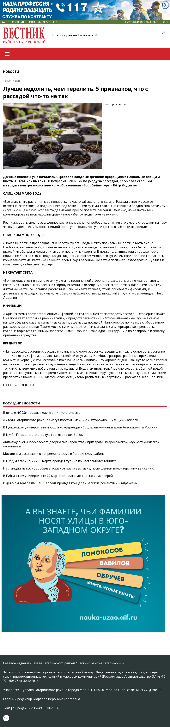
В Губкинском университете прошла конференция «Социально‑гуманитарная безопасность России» (80, 427)
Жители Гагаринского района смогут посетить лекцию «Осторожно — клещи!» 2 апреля (70, 420)
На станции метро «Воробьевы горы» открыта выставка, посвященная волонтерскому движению (78, 468)
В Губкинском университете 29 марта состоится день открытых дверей (58, 476)
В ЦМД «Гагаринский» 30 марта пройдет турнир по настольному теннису (59, 461)
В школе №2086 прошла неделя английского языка (41, 412)
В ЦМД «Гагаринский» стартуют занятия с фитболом (43, 435)
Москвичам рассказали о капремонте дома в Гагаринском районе (54, 453)
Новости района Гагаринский (75, 35)
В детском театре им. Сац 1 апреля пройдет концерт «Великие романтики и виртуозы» (70, 483)
